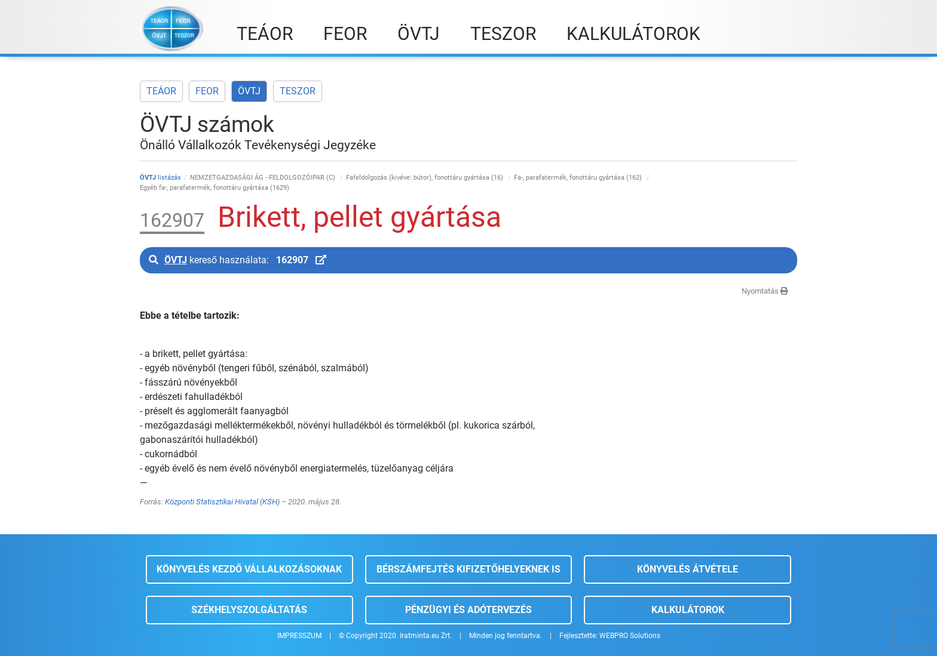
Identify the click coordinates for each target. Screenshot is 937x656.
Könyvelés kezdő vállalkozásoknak (249, 569)
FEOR (207, 91)
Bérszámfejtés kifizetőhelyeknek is (468, 569)
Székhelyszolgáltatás (249, 609)
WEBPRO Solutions (629, 636)
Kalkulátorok (687, 609)
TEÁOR (161, 91)
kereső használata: (237, 260)
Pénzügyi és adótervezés (468, 609)
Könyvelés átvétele (687, 569)
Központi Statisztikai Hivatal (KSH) (222, 501)
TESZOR (298, 91)
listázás (160, 177)
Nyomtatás (765, 291)
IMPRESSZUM (299, 636)
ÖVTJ (249, 91)
